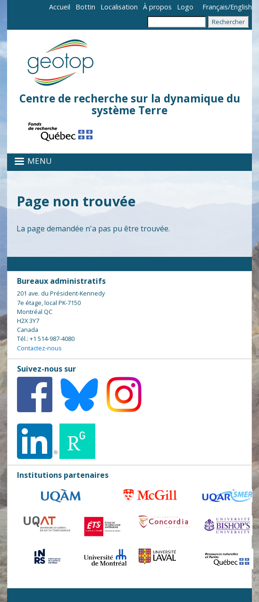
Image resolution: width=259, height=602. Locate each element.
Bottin (85, 6)
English (241, 6)
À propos (157, 6)
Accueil (59, 6)
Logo (185, 6)
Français (215, 6)
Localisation (119, 6)
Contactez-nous (39, 348)
